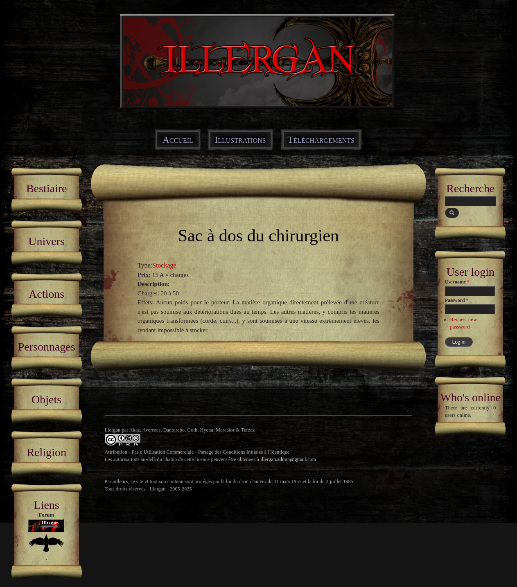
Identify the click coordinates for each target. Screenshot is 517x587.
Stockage (164, 265)
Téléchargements (320, 139)
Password (457, 300)
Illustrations (240, 139)
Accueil (178, 139)
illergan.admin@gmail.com (288, 459)
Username (457, 282)
